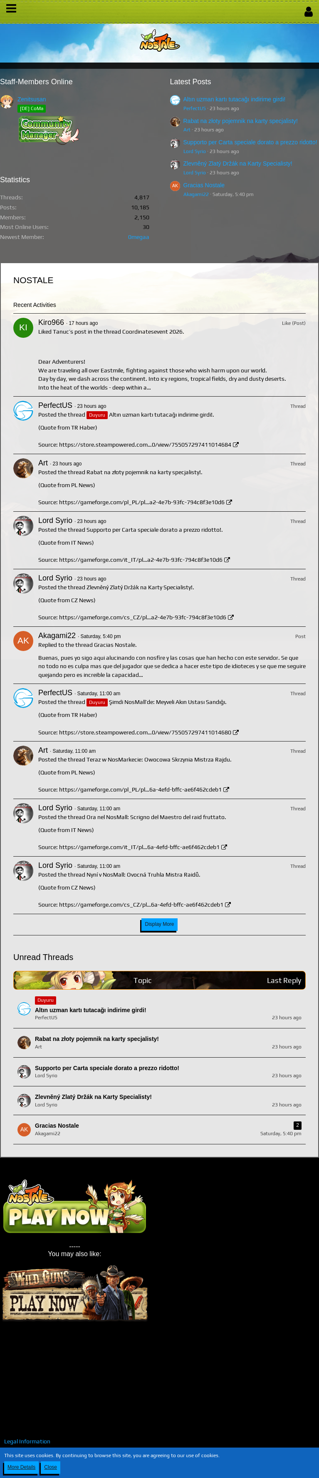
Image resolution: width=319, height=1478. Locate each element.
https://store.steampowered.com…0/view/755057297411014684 (145, 444)
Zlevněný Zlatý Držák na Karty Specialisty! (237, 163)
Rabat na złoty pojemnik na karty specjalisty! (240, 121)
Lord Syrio (194, 151)
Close (50, 1467)
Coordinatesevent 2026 (152, 331)
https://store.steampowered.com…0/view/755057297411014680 (145, 732)
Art (186, 130)
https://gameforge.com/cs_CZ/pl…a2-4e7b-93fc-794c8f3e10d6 (142, 617)
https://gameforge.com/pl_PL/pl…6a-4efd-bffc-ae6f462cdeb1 (140, 789)
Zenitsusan (31, 99)
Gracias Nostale (204, 185)
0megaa (138, 237)
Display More (159, 924)
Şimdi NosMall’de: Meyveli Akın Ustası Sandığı (167, 702)
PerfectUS (194, 108)
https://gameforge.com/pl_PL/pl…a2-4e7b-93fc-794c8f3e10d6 (142, 502)
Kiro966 (51, 322)
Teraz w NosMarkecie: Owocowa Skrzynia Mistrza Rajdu (158, 759)
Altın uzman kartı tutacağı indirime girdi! (234, 99)
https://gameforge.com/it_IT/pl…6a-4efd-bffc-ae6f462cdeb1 (139, 847)
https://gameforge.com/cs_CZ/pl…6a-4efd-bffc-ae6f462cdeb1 (141, 904)
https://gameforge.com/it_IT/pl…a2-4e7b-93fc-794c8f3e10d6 (141, 559)
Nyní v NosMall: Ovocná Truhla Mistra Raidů (143, 874)
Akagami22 (196, 194)
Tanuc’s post (70, 331)
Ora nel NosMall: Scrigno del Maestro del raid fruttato (156, 817)
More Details (21, 1467)
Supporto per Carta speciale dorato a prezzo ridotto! (250, 142)
